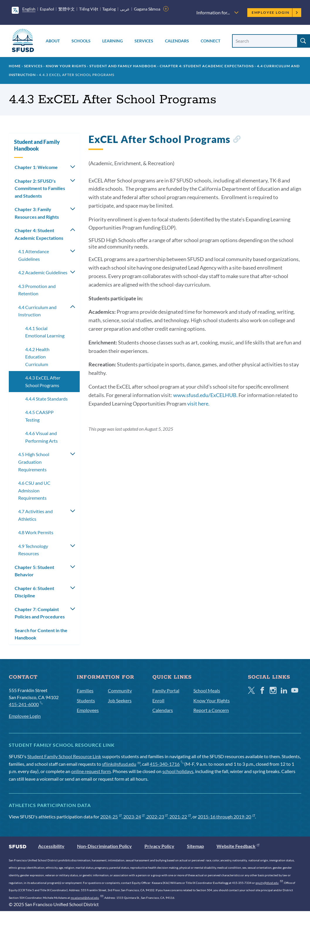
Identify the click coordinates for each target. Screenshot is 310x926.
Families (85, 690)
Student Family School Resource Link (64, 756)
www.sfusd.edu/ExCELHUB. (205, 395)
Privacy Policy (159, 846)
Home (15, 66)
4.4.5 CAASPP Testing (39, 416)
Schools (81, 40)
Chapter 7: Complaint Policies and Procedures (40, 613)
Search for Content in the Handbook (41, 634)
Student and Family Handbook (122, 66)
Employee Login (275, 12)
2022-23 (157, 816)
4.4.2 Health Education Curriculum (37, 356)
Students (86, 700)
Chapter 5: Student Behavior (34, 570)
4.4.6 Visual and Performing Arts (41, 437)
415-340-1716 (166, 764)
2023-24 (134, 816)
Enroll (158, 700)
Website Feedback (238, 846)
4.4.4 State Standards (46, 398)
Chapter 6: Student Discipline (34, 592)
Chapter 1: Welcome (36, 167)
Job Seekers (120, 700)
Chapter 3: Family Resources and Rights (37, 213)
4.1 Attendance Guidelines (33, 255)
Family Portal (165, 690)
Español (47, 8)
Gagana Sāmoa (147, 8)
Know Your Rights (66, 66)
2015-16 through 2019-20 (226, 816)
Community (120, 690)
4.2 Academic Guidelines (42, 272)
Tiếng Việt (88, 8)
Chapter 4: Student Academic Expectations (207, 66)
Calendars (177, 40)
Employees (88, 710)
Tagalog (109, 8)
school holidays (177, 771)
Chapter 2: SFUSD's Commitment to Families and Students (40, 188)
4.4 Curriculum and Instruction (37, 311)
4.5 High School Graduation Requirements (33, 461)
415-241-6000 (25, 704)
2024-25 (111, 816)
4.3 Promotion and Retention (37, 289)
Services (143, 40)
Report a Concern (211, 710)
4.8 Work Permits (35, 532)
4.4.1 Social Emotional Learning (44, 332)
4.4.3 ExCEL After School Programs (42, 381)
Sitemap (195, 846)
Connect (210, 40)
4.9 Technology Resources (33, 549)
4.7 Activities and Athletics (35, 515)
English (28, 8)
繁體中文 (66, 8)
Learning (112, 40)
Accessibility (51, 846)
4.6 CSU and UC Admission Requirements (34, 490)
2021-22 (180, 816)
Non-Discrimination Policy (104, 846)
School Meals (206, 690)
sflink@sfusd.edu (121, 764)
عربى (125, 8)
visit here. (198, 403)
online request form (91, 771)
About (53, 40)
